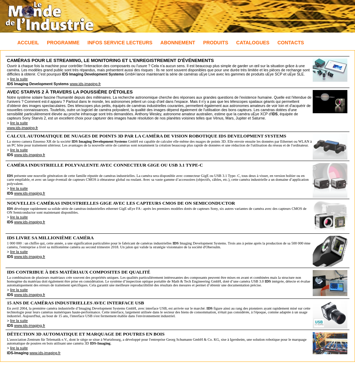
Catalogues (252, 42)
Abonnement (178, 42)
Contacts (290, 42)
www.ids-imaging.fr (85, 84)
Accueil (28, 42)
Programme (63, 42)
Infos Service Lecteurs (119, 42)
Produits (215, 42)
